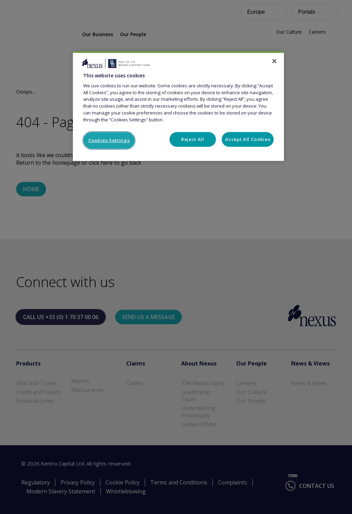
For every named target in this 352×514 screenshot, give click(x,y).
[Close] (274, 61)
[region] (178, 106)
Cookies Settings (109, 140)
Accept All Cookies (247, 139)
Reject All (192, 139)
